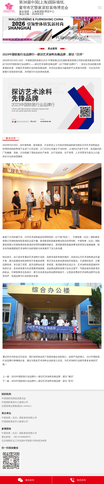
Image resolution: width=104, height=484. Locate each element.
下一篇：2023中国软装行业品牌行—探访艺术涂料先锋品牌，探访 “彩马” (38, 381)
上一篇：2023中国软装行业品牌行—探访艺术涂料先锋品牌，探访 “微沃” (38, 376)
